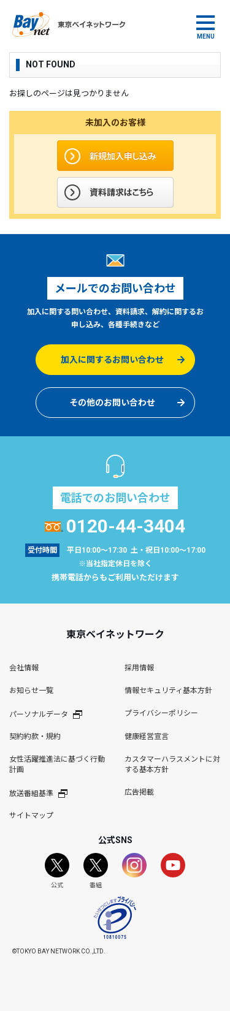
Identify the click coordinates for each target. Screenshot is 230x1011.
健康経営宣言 (147, 736)
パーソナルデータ (45, 714)
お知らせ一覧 (31, 690)
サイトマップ (31, 815)
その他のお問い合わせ (112, 402)
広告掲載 (139, 792)
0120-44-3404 (115, 526)
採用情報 (139, 668)
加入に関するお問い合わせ (112, 360)
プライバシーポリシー (161, 713)
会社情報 (24, 668)
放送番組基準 (38, 793)
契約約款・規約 (35, 736)
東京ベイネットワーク (68, 24)
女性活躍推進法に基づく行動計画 (57, 764)
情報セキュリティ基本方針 (168, 690)
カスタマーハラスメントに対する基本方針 (172, 764)
